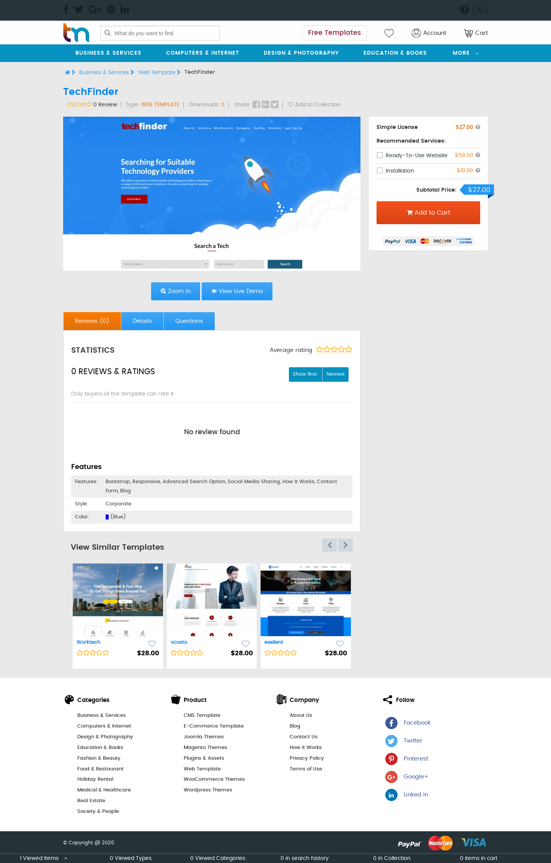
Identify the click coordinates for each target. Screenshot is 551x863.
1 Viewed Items (43, 858)
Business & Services (108, 53)
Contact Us (304, 736)
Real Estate (91, 800)
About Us (301, 715)
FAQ (474, 10)
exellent (273, 642)
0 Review (105, 104)
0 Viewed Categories (217, 858)
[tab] (92, 321)
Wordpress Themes (208, 790)
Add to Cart (428, 213)
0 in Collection (392, 858)
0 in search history (304, 858)
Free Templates (334, 32)
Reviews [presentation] (92, 321)
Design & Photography (301, 53)
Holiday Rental (95, 779)
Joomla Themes (204, 736)
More (461, 53)
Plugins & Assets (204, 758)
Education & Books (395, 53)
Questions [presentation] (189, 321)
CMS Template (202, 715)
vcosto (179, 642)
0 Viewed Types (131, 858)
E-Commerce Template (214, 726)
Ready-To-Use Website (417, 155)
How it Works (306, 747)
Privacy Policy (307, 758)
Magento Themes (205, 747)
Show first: (305, 374)
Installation (400, 171)
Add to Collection (314, 104)
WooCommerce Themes (214, 779)
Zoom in (176, 291)
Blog (295, 726)
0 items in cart (478, 858)
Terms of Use (306, 769)
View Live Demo (237, 291)
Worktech (88, 642)
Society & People (98, 811)
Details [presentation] (142, 321)
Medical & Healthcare (104, 790)
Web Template (159, 72)
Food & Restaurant (100, 769)
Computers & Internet (202, 53)
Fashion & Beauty (99, 758)
